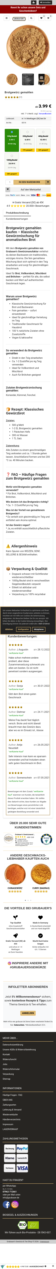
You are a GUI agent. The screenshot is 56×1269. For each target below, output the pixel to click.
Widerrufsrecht (9, 1079)
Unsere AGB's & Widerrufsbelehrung (19, 1069)
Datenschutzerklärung (13, 1064)
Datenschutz (19, 1045)
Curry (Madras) (41, 888)
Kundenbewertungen (17, 218)
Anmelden (45, 2)
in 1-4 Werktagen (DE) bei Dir (34, 118)
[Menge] (9, 182)
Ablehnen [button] (9, 629)
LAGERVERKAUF (10, 1149)
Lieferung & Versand (12, 1129)
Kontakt (6, 1074)
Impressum (8, 1144)
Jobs (5, 1084)
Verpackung (8, 1094)
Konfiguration (23, 629)
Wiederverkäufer (10, 1134)
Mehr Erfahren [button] (44, 624)
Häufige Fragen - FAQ (12, 1115)
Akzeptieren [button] (39, 629)
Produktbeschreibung (17, 212)
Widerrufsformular (11, 1089)
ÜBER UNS (7, 1120)
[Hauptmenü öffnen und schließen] (6, 18)
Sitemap (6, 1099)
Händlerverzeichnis (11, 1139)
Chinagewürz (15, 888)
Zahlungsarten (9, 1125)
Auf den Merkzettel (23, 189)
